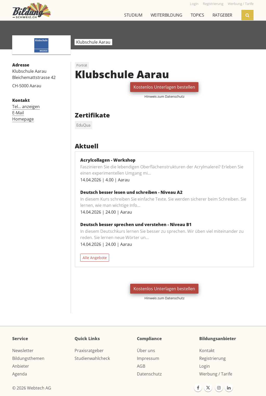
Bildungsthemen (28, 358)
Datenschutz (149, 374)
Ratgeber (222, 15)
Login (204, 366)
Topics (197, 15)
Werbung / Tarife (215, 374)
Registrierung (212, 358)
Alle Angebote (95, 257)
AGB (141, 366)
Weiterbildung (166, 15)
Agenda (19, 374)
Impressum (148, 358)
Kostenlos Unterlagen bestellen (164, 87)
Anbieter (20, 366)
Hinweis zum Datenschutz (164, 96)
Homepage (23, 119)
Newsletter (23, 350)
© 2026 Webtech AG (31, 388)
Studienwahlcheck (92, 358)
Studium (133, 15)
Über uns (146, 350)
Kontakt (207, 350)
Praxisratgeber (89, 350)
